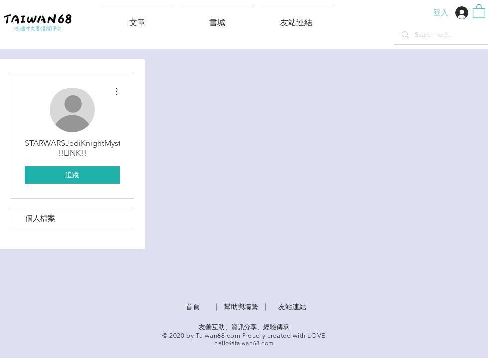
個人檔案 (40, 218)
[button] (296, 18)
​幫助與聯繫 (241, 306)
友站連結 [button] (292, 306)
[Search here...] (441, 34)
